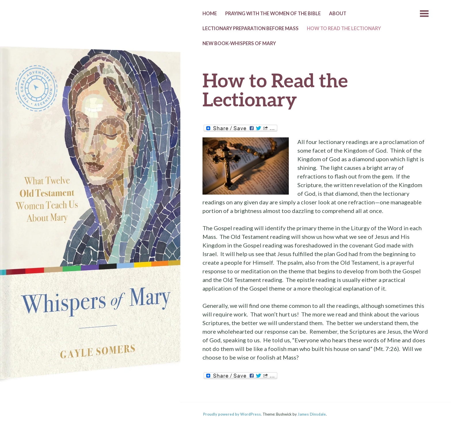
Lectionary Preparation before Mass (250, 28)
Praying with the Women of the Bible (273, 13)
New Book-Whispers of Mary (239, 43)
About (337, 13)
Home (209, 13)
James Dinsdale (312, 414)
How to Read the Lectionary (344, 28)
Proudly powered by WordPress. (232, 414)
